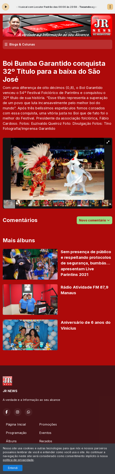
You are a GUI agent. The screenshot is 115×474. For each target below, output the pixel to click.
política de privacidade (18, 460)
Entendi (13, 468)
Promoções (48, 424)
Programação (16, 433)
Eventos (45, 433)
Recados (45, 441)
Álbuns (11, 441)
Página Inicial (16, 424)
